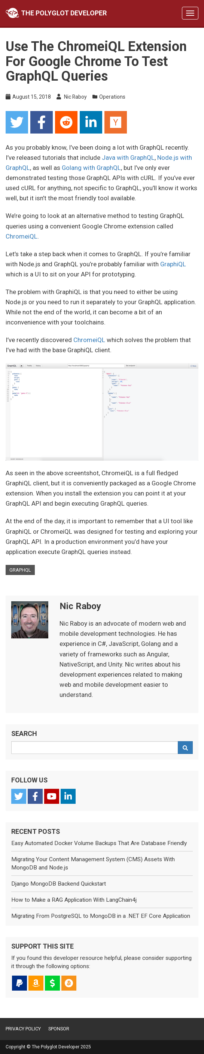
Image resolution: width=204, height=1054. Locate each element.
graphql (20, 570)
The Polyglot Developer (56, 13)
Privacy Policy (23, 1028)
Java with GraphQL (128, 157)
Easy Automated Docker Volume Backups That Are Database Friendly (99, 843)
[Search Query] (94, 747)
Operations (112, 97)
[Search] (185, 747)
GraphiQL (173, 264)
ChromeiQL (21, 236)
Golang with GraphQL (91, 167)
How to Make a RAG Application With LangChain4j (74, 899)
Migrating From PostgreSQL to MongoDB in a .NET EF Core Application (100, 916)
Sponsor (58, 1028)
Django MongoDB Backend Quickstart (58, 883)
